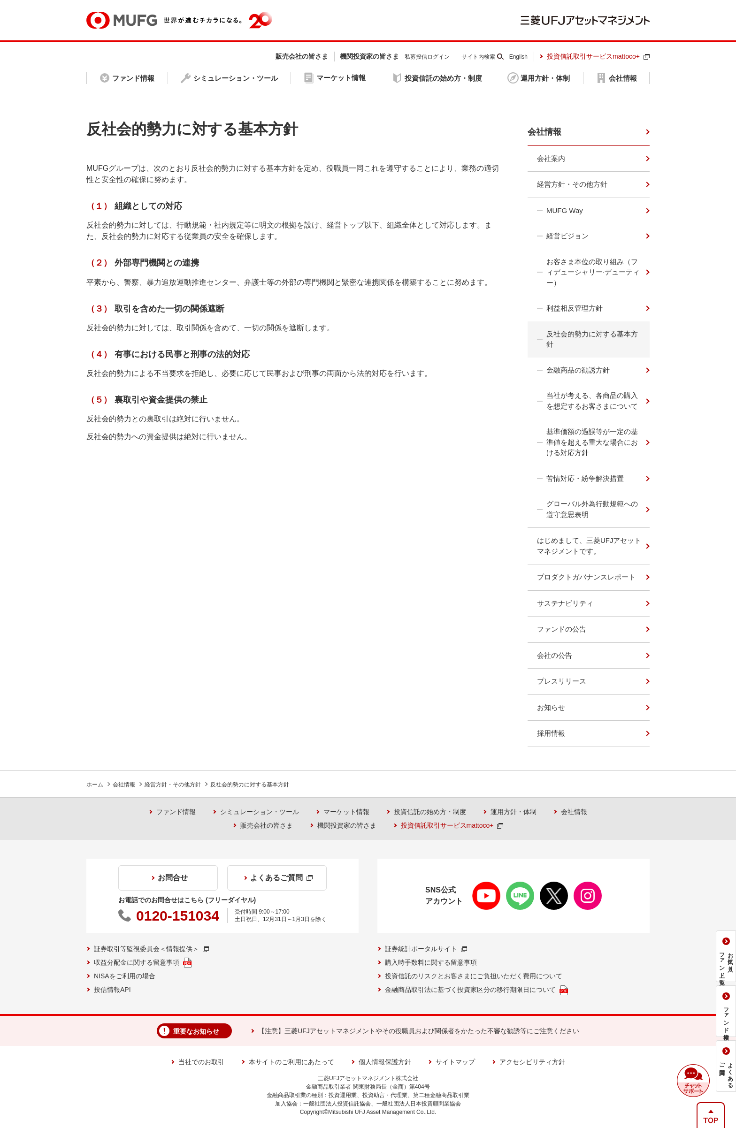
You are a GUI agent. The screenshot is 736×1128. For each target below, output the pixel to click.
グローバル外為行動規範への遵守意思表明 (592, 509)
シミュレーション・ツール (259, 812)
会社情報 (544, 132)
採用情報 (551, 733)
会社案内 (551, 158)
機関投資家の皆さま (346, 825)
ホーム (94, 784)
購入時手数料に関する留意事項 (431, 962)
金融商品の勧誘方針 (578, 370)
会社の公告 (554, 655)
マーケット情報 (346, 812)
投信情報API (112, 989)
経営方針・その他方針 (572, 184)
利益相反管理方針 (574, 308)
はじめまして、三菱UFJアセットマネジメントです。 (589, 545)
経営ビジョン (567, 236)
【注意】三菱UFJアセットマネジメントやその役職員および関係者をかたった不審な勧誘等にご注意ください (418, 1031)
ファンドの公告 (561, 629)
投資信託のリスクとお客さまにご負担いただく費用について (473, 976)
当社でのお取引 (201, 1062)
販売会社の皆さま (266, 825)
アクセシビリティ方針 (532, 1062)
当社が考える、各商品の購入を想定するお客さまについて (592, 400)
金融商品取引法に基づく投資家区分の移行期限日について (476, 990)
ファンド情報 (176, 812)
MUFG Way (564, 210)
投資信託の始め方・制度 (430, 812)
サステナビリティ (565, 603)
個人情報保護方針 (385, 1062)
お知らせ (551, 707)
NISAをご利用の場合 (124, 976)
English (518, 56)
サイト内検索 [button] (478, 56)
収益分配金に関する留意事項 (143, 963)
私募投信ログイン (427, 56)
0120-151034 (177, 915)
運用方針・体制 (514, 812)
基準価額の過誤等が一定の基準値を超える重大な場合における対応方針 (592, 442)
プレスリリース (561, 681)
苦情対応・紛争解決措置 (585, 478)
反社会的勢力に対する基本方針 (592, 339)
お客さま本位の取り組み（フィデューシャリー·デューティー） (593, 272)
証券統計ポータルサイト (426, 949)
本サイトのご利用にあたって (291, 1062)
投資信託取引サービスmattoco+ (598, 56)
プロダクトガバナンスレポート (586, 577)
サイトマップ (455, 1062)
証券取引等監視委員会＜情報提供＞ (151, 949)
